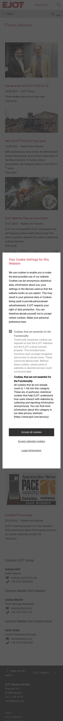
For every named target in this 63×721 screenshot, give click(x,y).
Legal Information (31, 450)
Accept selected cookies (31, 441)
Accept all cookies (31, 432)
